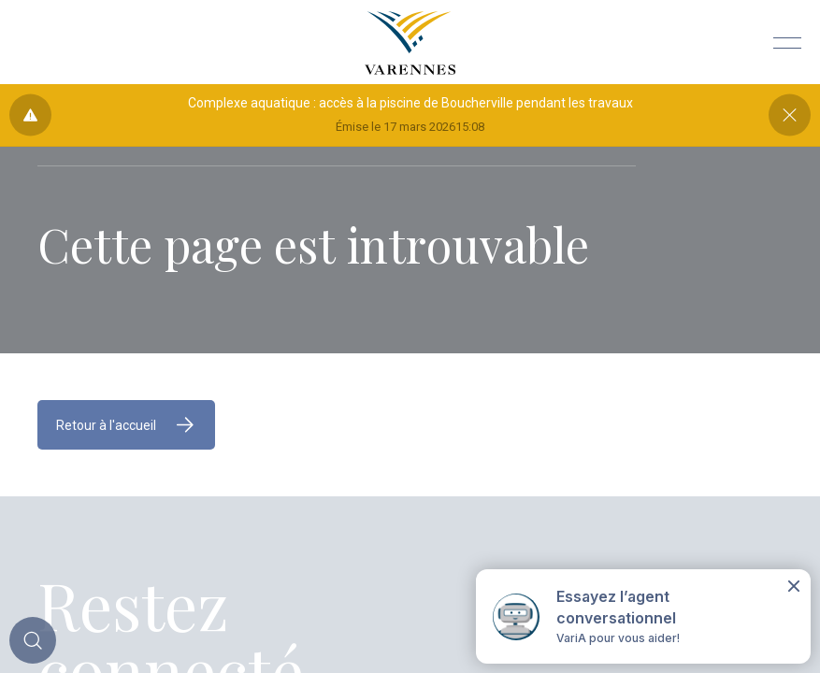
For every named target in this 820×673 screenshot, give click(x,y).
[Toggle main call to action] (32, 640)
